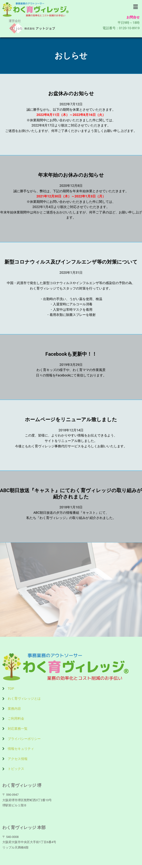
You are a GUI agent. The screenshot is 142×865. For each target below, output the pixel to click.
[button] (136, 6)
